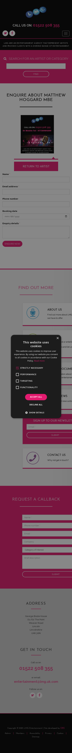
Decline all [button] (36, 404)
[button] (36, 412)
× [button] (57, 338)
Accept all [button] (36, 397)
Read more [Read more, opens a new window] (39, 360)
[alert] (36, 376)
